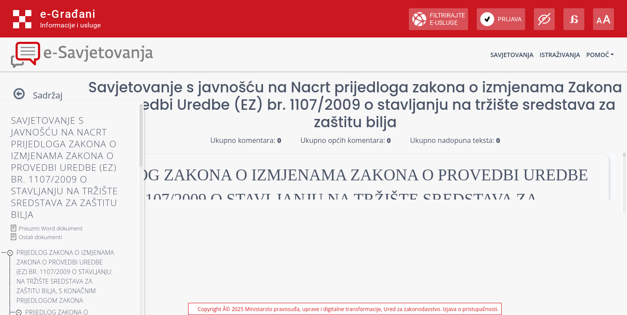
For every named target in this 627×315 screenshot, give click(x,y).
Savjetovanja (511, 55)
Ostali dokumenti (40, 237)
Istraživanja (559, 55)
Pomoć (597, 55)
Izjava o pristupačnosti (470, 309)
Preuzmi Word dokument (51, 228)
